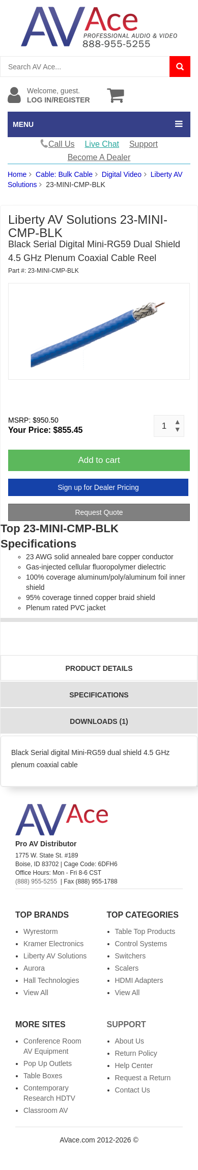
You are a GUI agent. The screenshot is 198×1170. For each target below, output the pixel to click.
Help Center (134, 1065)
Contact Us (132, 1090)
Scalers (127, 968)
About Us (130, 1041)
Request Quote (99, 512)
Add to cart (99, 460)
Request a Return (143, 1078)
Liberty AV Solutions (55, 956)
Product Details (99, 668)
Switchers (130, 956)
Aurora (34, 968)
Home (17, 174)
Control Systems (141, 944)
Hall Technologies (51, 980)
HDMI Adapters (139, 980)
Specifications (98, 695)
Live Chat (101, 144)
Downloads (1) (99, 721)
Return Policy (136, 1053)
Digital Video (122, 174)
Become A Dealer (99, 157)
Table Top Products (145, 931)
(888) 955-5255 (36, 881)
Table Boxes (42, 1076)
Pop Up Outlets (47, 1063)
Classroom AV (45, 1110)
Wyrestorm (40, 931)
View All (35, 993)
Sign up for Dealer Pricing (98, 487)
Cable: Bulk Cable (64, 174)
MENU (23, 124)
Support (143, 144)
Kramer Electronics (53, 944)
